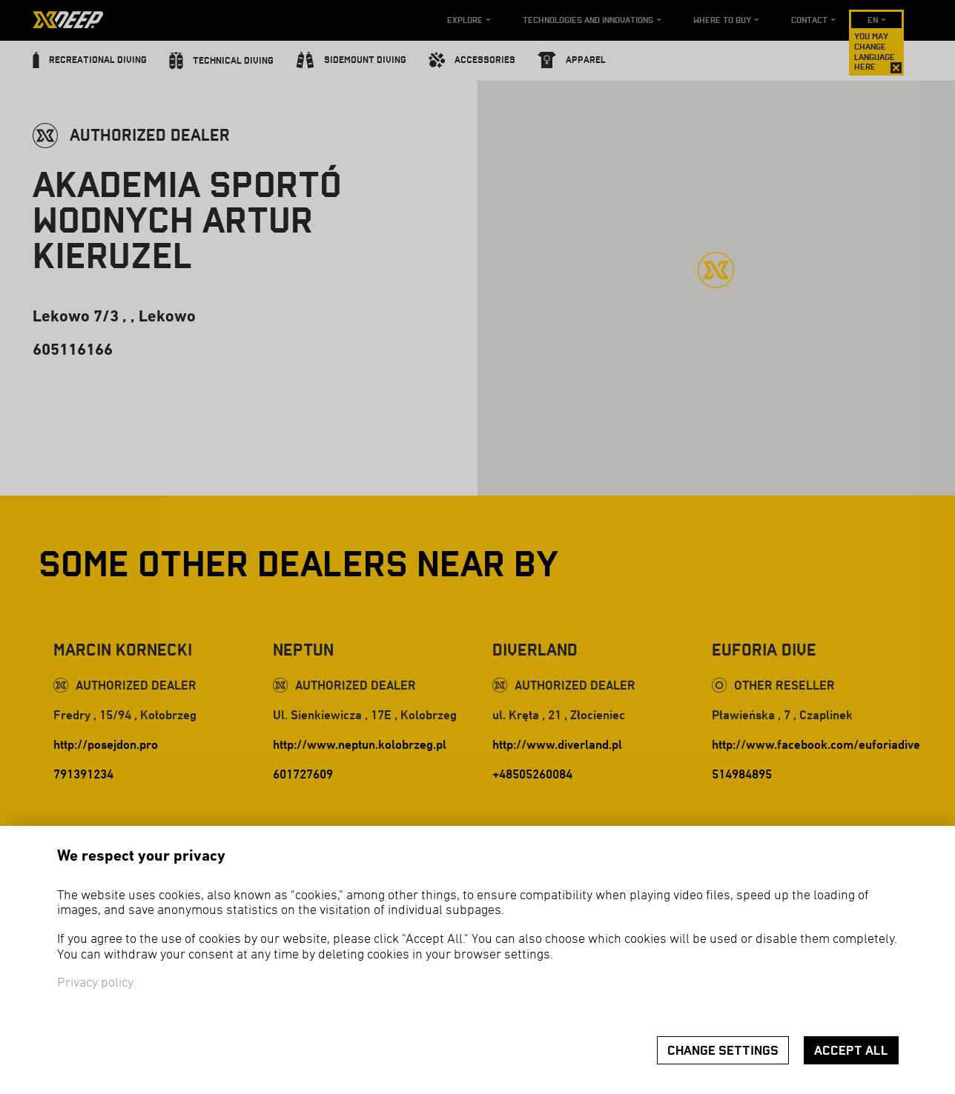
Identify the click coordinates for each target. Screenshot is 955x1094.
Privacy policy (95, 983)
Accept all (851, 1050)
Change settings (723, 1050)
